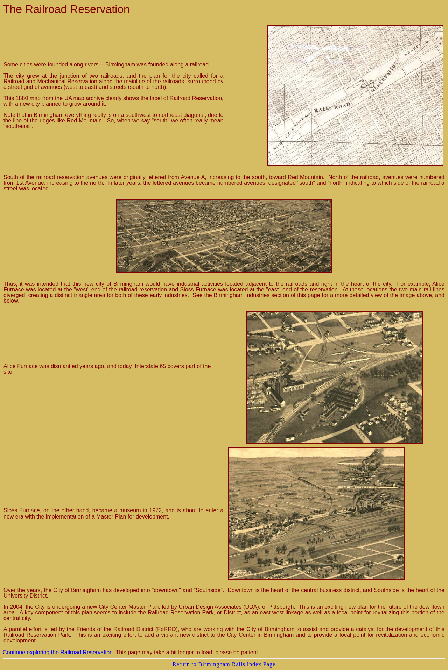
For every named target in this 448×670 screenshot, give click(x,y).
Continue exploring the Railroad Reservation (58, 652)
